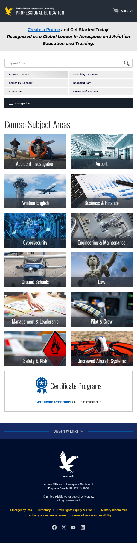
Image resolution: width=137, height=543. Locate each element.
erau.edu (68, 464)
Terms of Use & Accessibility (92, 515)
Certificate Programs (53, 402)
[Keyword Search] (68, 63)
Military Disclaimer (114, 510)
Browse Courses (19, 74)
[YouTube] (73, 527)
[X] (64, 527)
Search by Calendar (20, 82)
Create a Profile (44, 29)
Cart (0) (123, 10)
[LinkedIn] (82, 527)
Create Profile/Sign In (86, 91)
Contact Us (15, 91)
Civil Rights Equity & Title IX (75, 510)
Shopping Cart (82, 82)
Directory (44, 510)
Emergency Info (21, 510)
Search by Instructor (85, 74)
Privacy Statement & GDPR (47, 515)
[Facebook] (54, 527)
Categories (22, 103)
